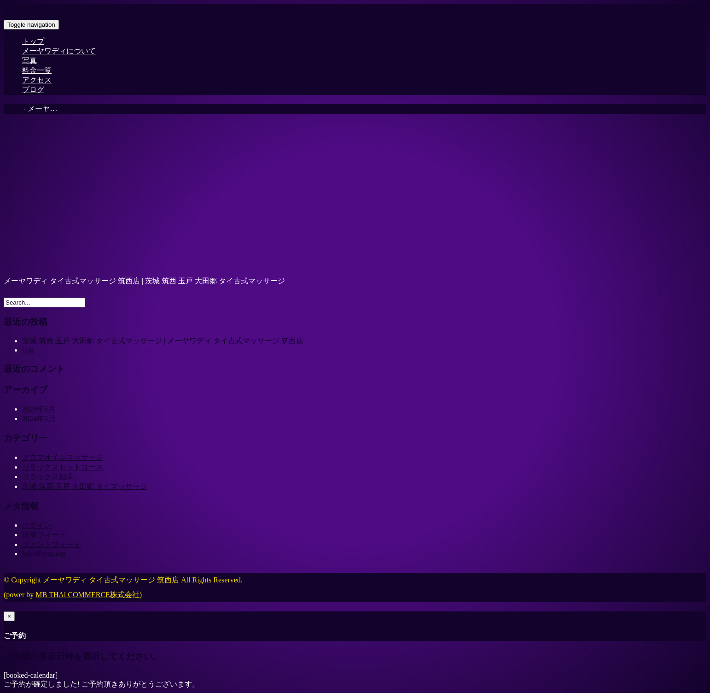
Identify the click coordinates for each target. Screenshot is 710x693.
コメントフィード (51, 544)
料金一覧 (37, 70)
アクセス (37, 80)
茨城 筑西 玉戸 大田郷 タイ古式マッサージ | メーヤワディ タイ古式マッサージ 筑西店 (162, 341)
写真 (29, 61)
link (28, 350)
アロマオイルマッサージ (62, 457)
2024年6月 (38, 409)
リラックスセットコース (62, 467)
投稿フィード (44, 535)
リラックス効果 (48, 477)
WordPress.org (43, 554)
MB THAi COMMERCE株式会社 (87, 595)
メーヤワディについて (59, 51)
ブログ (33, 90)
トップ (33, 41)
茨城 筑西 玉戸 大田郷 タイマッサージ (84, 486)
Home (13, 108)
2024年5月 (38, 419)
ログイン (37, 525)
